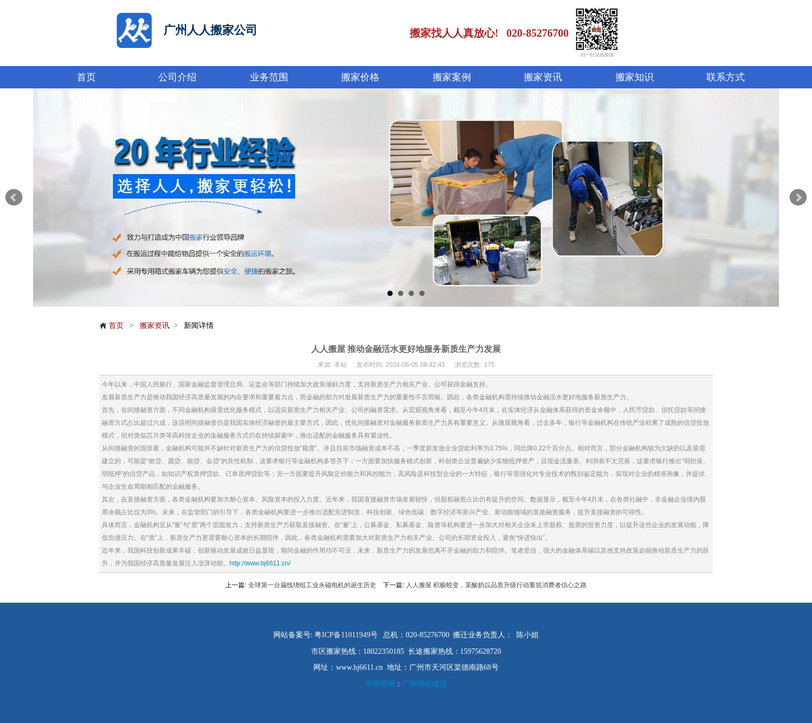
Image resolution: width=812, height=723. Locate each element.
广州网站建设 (424, 683)
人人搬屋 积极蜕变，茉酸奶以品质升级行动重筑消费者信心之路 (496, 585)
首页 (111, 325)
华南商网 (380, 683)
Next (798, 197)
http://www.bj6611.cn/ (260, 563)
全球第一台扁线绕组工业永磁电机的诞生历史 (312, 585)
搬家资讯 (154, 325)
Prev (13, 197)
